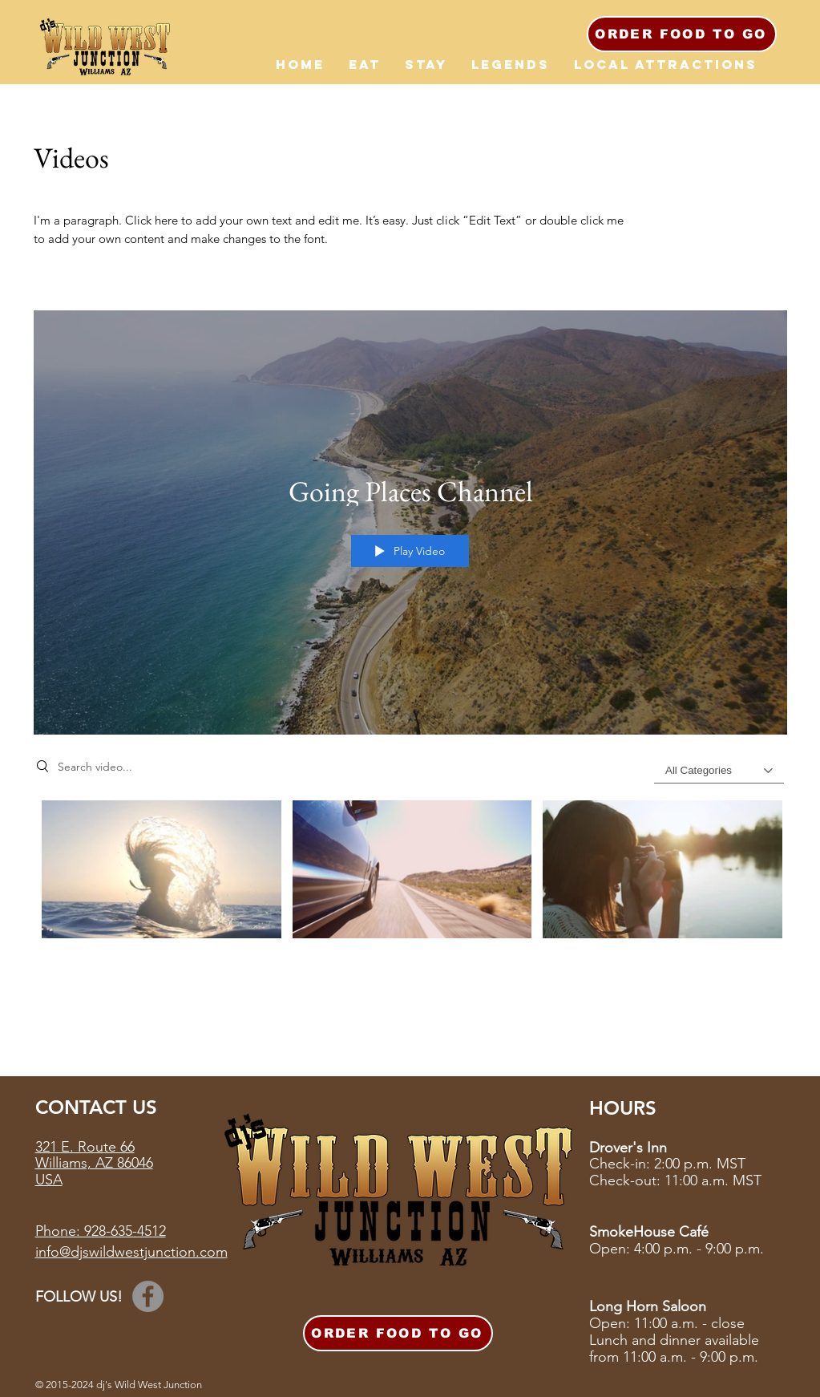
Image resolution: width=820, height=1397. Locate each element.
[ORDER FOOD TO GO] (682, 34)
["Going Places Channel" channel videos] (410, 879)
